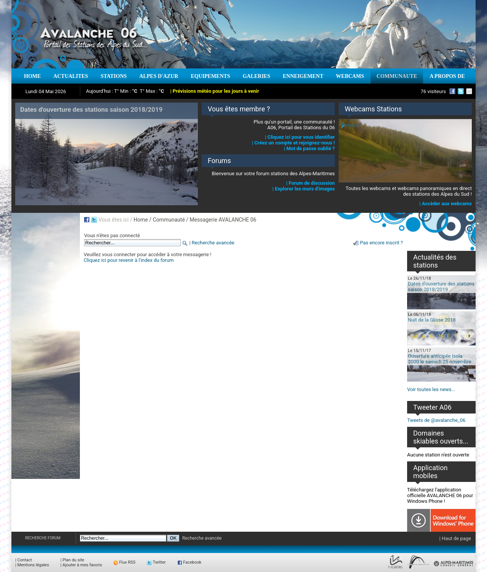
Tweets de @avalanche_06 (436, 420)
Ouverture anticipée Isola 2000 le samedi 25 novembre (439, 358)
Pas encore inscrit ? (381, 243)
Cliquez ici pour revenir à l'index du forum (129, 260)
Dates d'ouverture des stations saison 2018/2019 (441, 286)
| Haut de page (455, 538)
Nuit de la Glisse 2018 (432, 320)
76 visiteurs (433, 91)
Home (141, 220)
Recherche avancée (213, 243)
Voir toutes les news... (431, 389)
